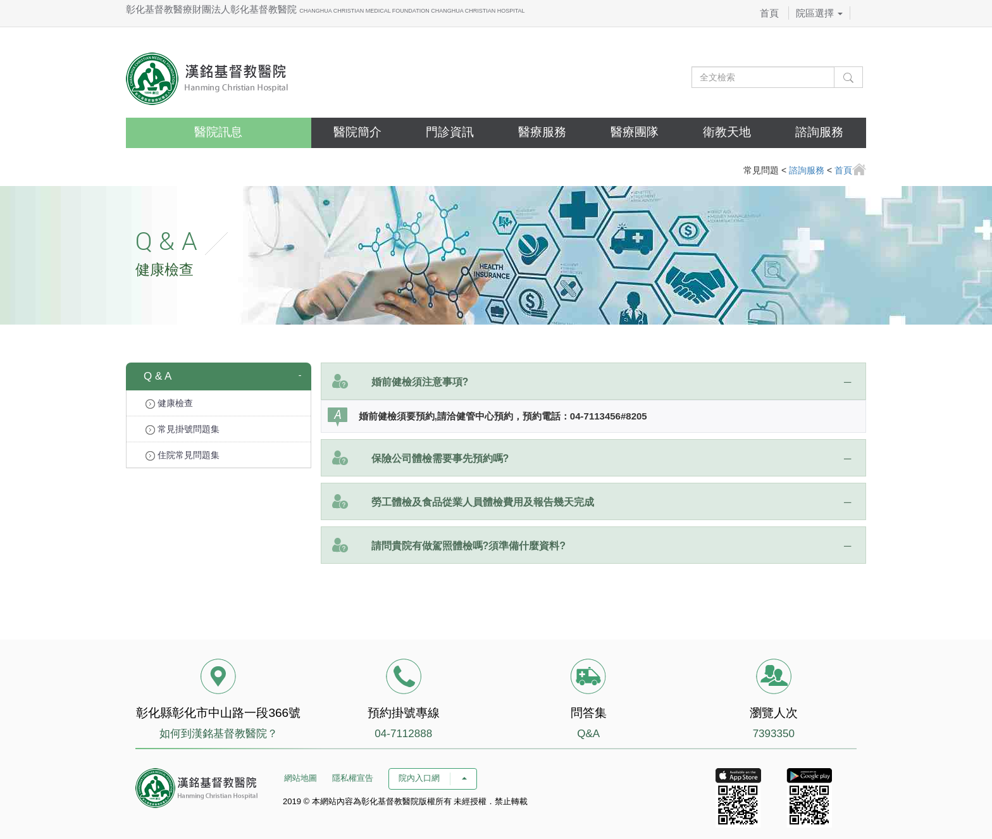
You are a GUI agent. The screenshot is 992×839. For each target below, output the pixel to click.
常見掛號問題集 (183, 429)
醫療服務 (542, 132)
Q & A (157, 376)
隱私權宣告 (352, 778)
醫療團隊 (635, 132)
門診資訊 (450, 132)
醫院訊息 (218, 132)
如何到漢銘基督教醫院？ (218, 734)
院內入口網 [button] (433, 778)
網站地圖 (300, 778)
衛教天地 (727, 132)
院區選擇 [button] (819, 13)
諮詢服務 (819, 132)
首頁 (769, 13)
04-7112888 (403, 734)
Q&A (588, 734)
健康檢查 (169, 403)
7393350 (774, 734)
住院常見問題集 (183, 455)
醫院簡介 (357, 132)
